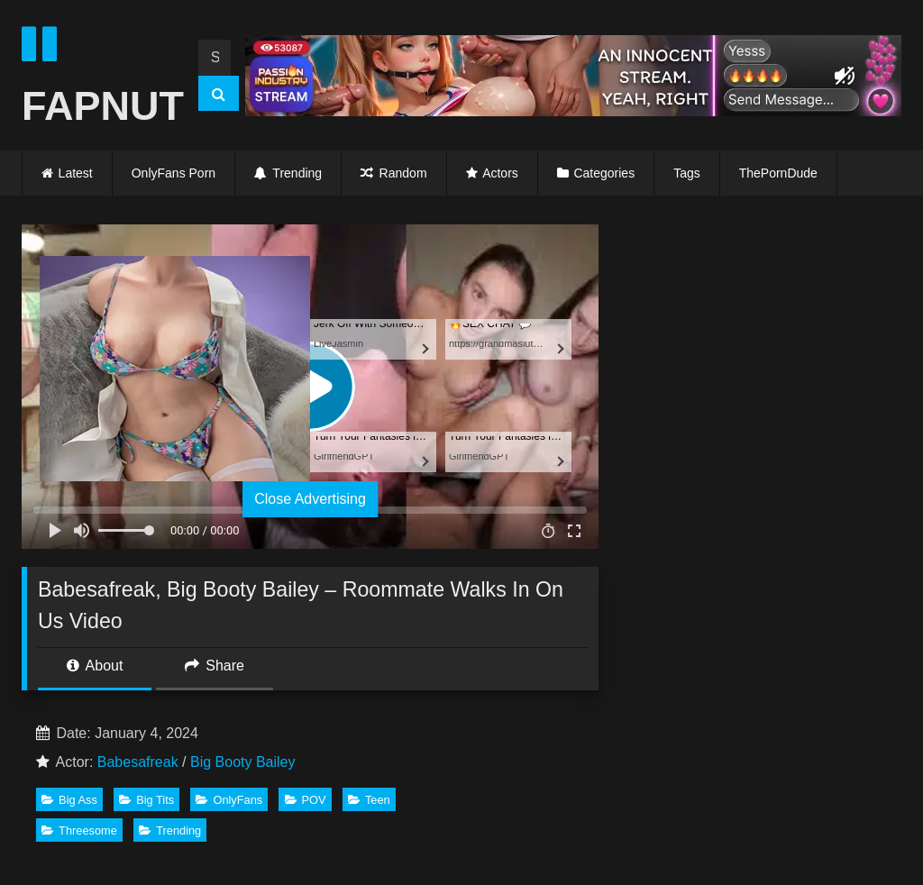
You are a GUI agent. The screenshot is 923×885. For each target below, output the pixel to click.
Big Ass (69, 800)
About (95, 665)
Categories (604, 173)
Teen (369, 800)
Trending (288, 173)
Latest (76, 173)
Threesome (79, 830)
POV (305, 800)
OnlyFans (229, 800)
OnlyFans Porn (173, 173)
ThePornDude (778, 173)
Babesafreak (137, 762)
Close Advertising (310, 498)
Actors (500, 173)
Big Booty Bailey (243, 762)
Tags (686, 173)
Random (393, 173)
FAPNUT (95, 76)
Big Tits (146, 800)
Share (214, 665)
